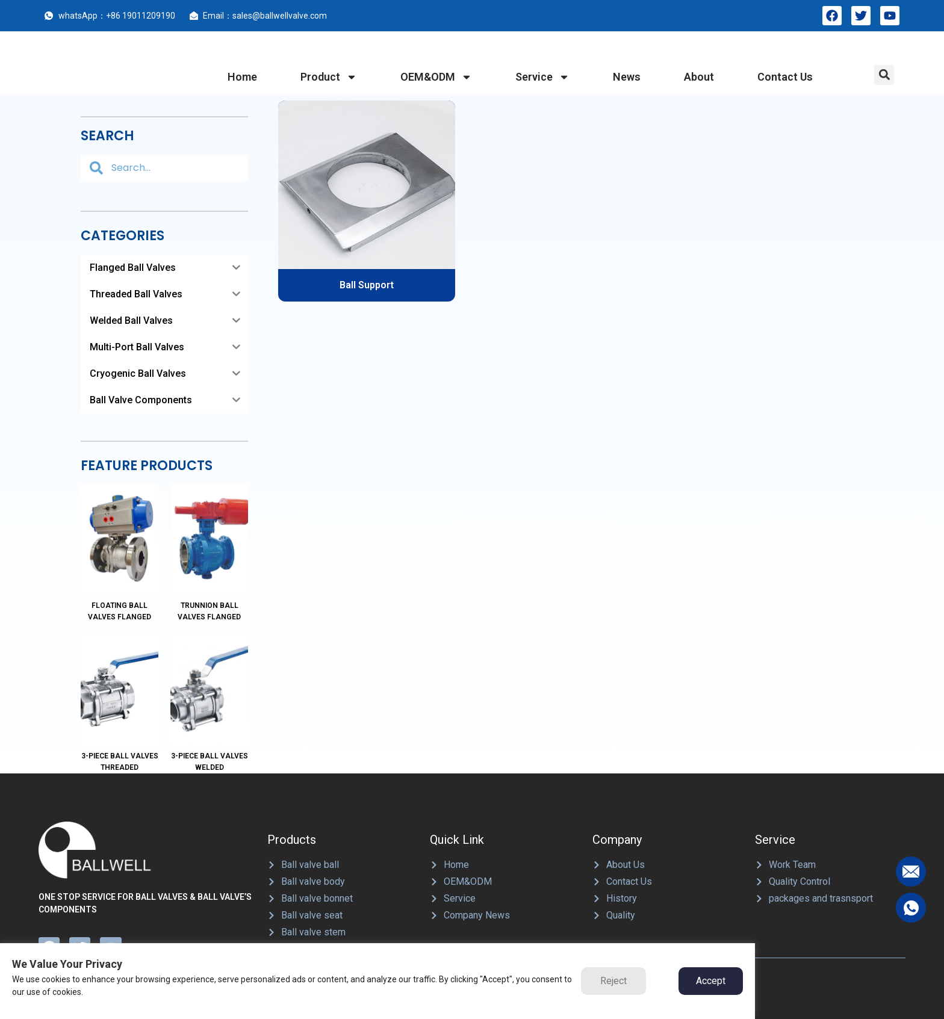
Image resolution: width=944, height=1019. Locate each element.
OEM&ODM (436, 77)
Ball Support (367, 285)
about (699, 76)
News (627, 76)
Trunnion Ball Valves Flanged (209, 576)
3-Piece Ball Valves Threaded (119, 691)
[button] (884, 75)
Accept (710, 980)
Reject (613, 980)
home (242, 76)
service (542, 77)
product (328, 77)
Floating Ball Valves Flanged (119, 576)
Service (775, 768)
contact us (785, 76)
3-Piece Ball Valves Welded (209, 691)
